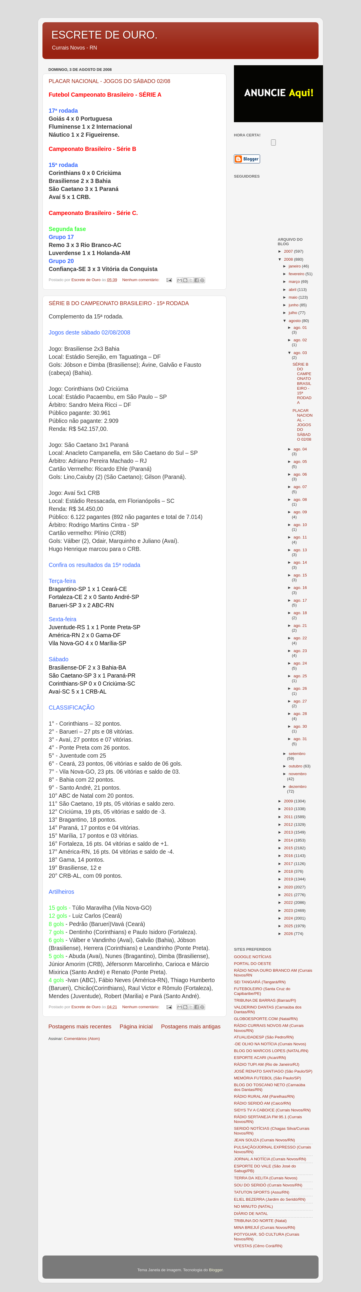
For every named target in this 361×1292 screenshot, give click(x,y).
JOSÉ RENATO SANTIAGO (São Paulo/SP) (273, 1071)
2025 (289, 926)
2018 (289, 871)
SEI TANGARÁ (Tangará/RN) (260, 982)
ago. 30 (300, 726)
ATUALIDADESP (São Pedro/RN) (264, 1037)
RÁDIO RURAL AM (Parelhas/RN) (264, 1096)
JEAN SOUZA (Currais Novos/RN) (264, 1140)
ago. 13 (300, 550)
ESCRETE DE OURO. (104, 35)
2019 (289, 879)
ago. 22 (300, 638)
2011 (289, 817)
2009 (289, 801)
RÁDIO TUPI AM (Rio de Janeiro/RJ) (266, 1064)
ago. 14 (300, 562)
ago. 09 (300, 512)
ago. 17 (300, 600)
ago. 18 (300, 613)
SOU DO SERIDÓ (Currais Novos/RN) (268, 1185)
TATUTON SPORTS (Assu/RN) (261, 1192)
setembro (297, 753)
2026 (289, 933)
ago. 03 (300, 353)
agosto (295, 320)
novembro (298, 774)
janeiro (295, 266)
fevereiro (297, 274)
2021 (289, 895)
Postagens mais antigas (191, 1026)
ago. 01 (300, 327)
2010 (289, 809)
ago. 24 (300, 663)
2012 (289, 824)
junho (294, 305)
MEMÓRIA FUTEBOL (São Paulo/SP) (267, 1078)
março (295, 281)
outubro (296, 766)
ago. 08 (300, 499)
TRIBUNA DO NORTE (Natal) (260, 1220)
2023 (289, 910)
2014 (289, 840)
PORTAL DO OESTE (252, 963)
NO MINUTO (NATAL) (253, 1206)
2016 (289, 855)
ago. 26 (300, 688)
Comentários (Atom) (82, 1038)
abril (293, 289)
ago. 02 (300, 340)
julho (293, 312)
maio (294, 297)
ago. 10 (300, 524)
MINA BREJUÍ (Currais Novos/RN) (264, 1227)
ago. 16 (300, 587)
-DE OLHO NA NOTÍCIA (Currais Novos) (270, 1044)
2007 (289, 251)
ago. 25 (300, 676)
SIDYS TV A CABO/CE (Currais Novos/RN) (272, 1110)
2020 (289, 887)
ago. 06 (300, 474)
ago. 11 (300, 537)
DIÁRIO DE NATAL (251, 1213)
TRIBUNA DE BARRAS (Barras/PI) (265, 1000)
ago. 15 (300, 575)
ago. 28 (300, 713)
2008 (289, 259)
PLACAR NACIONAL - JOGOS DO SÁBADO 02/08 (109, 81)
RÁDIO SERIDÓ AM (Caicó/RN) (262, 1103)
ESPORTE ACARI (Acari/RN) (260, 1057)
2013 (289, 832)
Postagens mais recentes (79, 1026)
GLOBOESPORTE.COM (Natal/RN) (266, 1019)
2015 (289, 848)
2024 (289, 918)
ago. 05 (300, 461)
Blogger (216, 1270)
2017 (289, 863)
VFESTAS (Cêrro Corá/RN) (258, 1246)
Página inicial (136, 1026)
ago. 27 (300, 701)
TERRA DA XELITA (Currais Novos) (265, 1178)
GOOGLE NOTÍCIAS (252, 957)
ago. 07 (300, 487)
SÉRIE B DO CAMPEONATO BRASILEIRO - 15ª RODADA (119, 303)
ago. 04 (300, 449)
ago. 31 (300, 739)
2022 (289, 902)
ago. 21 (300, 625)
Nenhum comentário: (141, 280)
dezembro (298, 786)
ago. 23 (300, 651)
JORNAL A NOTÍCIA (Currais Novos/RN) (270, 1159)
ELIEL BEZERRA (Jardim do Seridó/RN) (269, 1199)
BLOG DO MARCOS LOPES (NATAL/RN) (271, 1051)
